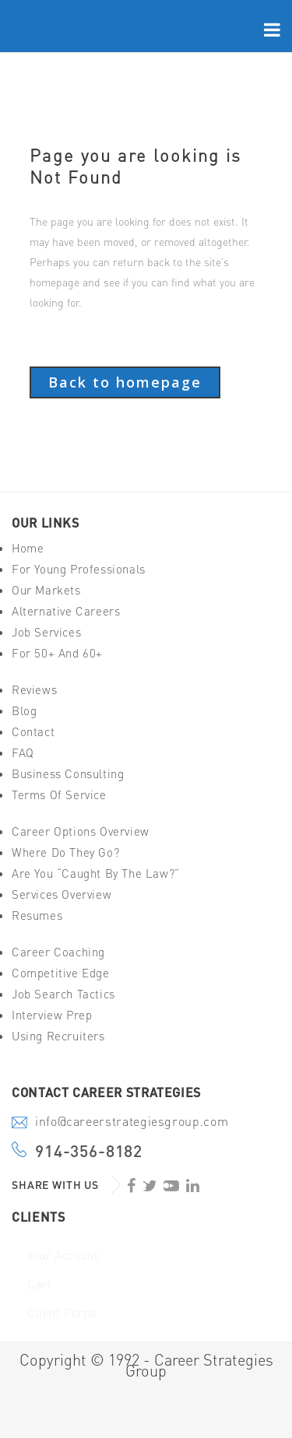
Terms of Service (59, 794)
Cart (39, 1284)
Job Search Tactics (63, 994)
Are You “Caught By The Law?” (96, 873)
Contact (33, 731)
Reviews (34, 689)
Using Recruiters (58, 1036)
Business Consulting (68, 773)
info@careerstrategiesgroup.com (131, 1123)
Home (28, 548)
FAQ (23, 752)
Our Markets (46, 590)
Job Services (46, 632)
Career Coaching (58, 952)
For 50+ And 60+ (57, 653)
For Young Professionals (79, 569)
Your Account (62, 1255)
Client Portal (62, 1313)
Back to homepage (125, 382)
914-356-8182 (88, 1151)
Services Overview (61, 894)
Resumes (37, 915)
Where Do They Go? (65, 852)
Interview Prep (52, 1015)
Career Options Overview (81, 831)
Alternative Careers (66, 611)
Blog (24, 710)
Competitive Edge (61, 973)
